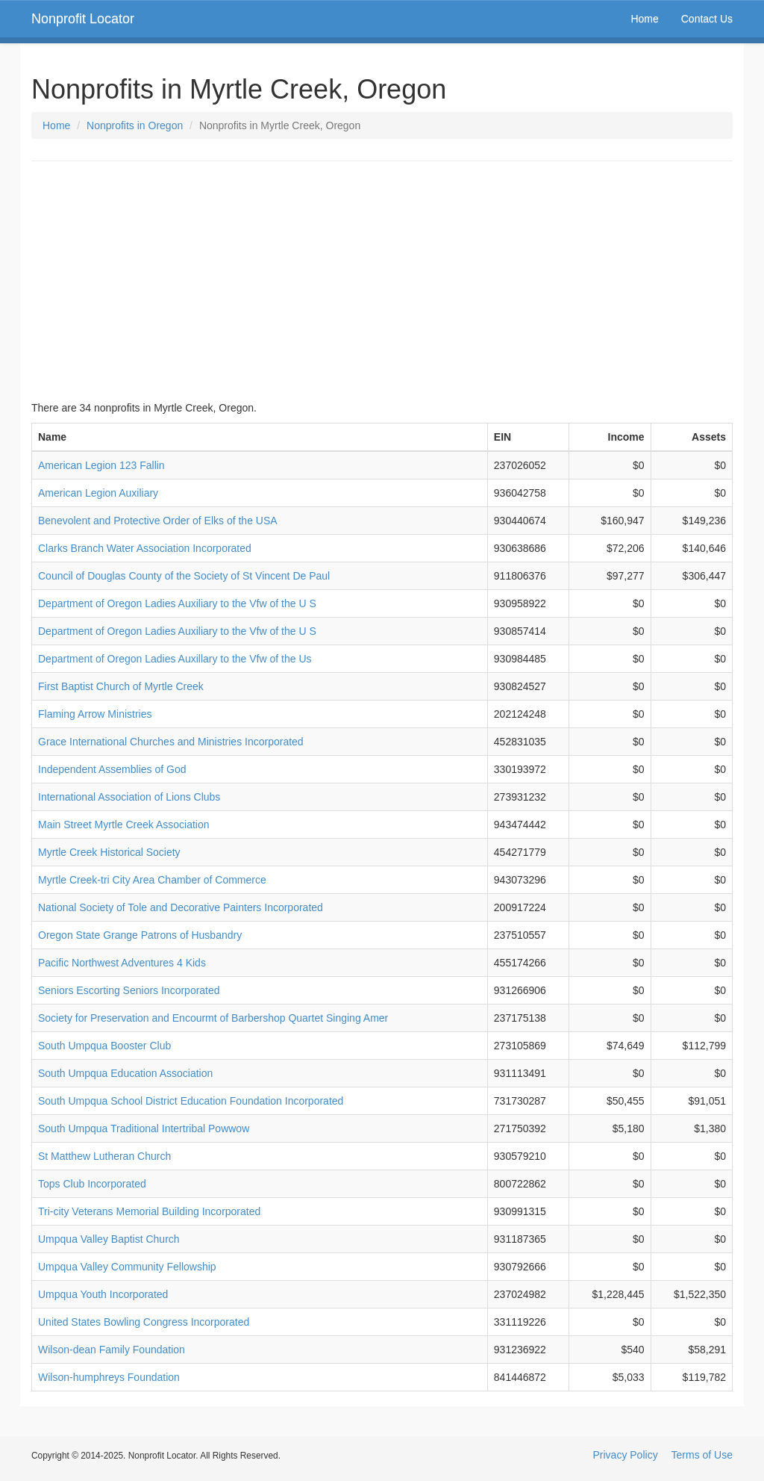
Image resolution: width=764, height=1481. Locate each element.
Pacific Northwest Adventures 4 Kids (122, 963)
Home (644, 19)
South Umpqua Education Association (125, 1073)
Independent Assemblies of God (112, 769)
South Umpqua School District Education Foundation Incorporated (190, 1101)
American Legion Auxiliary (98, 493)
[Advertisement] (382, 280)
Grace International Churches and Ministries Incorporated (171, 742)
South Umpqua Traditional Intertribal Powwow (143, 1128)
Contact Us (707, 19)
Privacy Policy (625, 1455)
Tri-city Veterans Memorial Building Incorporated (149, 1211)
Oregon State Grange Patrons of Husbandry (140, 935)
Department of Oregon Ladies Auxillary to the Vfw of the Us (175, 659)
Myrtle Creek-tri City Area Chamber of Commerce (152, 880)
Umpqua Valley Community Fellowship (127, 1267)
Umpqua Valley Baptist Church (109, 1239)
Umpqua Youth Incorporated (103, 1294)
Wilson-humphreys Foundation (109, 1377)
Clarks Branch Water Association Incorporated (144, 548)
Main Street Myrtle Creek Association (124, 824)
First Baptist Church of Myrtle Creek (121, 686)
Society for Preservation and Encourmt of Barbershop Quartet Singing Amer (213, 1018)
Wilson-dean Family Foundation (111, 1350)
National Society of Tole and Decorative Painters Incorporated (180, 907)
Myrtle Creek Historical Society (109, 852)
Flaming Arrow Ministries (94, 714)
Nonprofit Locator (82, 18)
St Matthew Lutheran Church (104, 1156)
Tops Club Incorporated (92, 1184)
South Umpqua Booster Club (104, 1046)
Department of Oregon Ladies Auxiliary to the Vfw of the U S (177, 603)
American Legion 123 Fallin (101, 465)
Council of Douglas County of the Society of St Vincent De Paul (184, 576)
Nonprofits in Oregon (135, 125)
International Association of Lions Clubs (129, 797)
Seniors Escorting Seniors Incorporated (129, 990)
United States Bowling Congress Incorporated (143, 1322)
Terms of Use (702, 1455)
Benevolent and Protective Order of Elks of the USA (158, 521)
